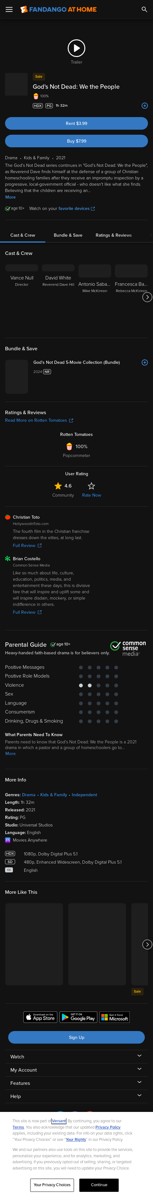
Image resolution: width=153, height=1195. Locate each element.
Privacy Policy (108, 1127)
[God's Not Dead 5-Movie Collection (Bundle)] (90, 362)
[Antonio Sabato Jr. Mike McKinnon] (94, 297)
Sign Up (76, 1037)
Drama (29, 795)
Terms (18, 1127)
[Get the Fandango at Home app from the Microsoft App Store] (114, 1018)
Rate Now (91, 495)
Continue (99, 1184)
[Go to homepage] (58, 9)
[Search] (144, 9)
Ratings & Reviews (114, 235)
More (10, 197)
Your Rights (76, 1139)
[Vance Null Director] (21, 297)
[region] (76, 1153)
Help (15, 1096)
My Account (23, 1070)
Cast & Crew (22, 235)
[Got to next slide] (147, 297)
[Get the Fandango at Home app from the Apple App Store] (40, 1018)
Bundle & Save (68, 235)
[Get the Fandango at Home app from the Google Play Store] (78, 1018)
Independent (84, 795)
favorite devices (77, 208)
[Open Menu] (9, 9)
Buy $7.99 (76, 141)
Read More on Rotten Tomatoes (39, 420)
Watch (17, 1057)
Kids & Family (53, 795)
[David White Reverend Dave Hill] (58, 297)
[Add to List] (145, 106)
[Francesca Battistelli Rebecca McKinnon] (131, 297)
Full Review (27, 545)
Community (63, 495)
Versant (59, 1121)
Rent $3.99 (76, 123)
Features (20, 1083)
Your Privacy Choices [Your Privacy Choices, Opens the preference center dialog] (52, 1184)
